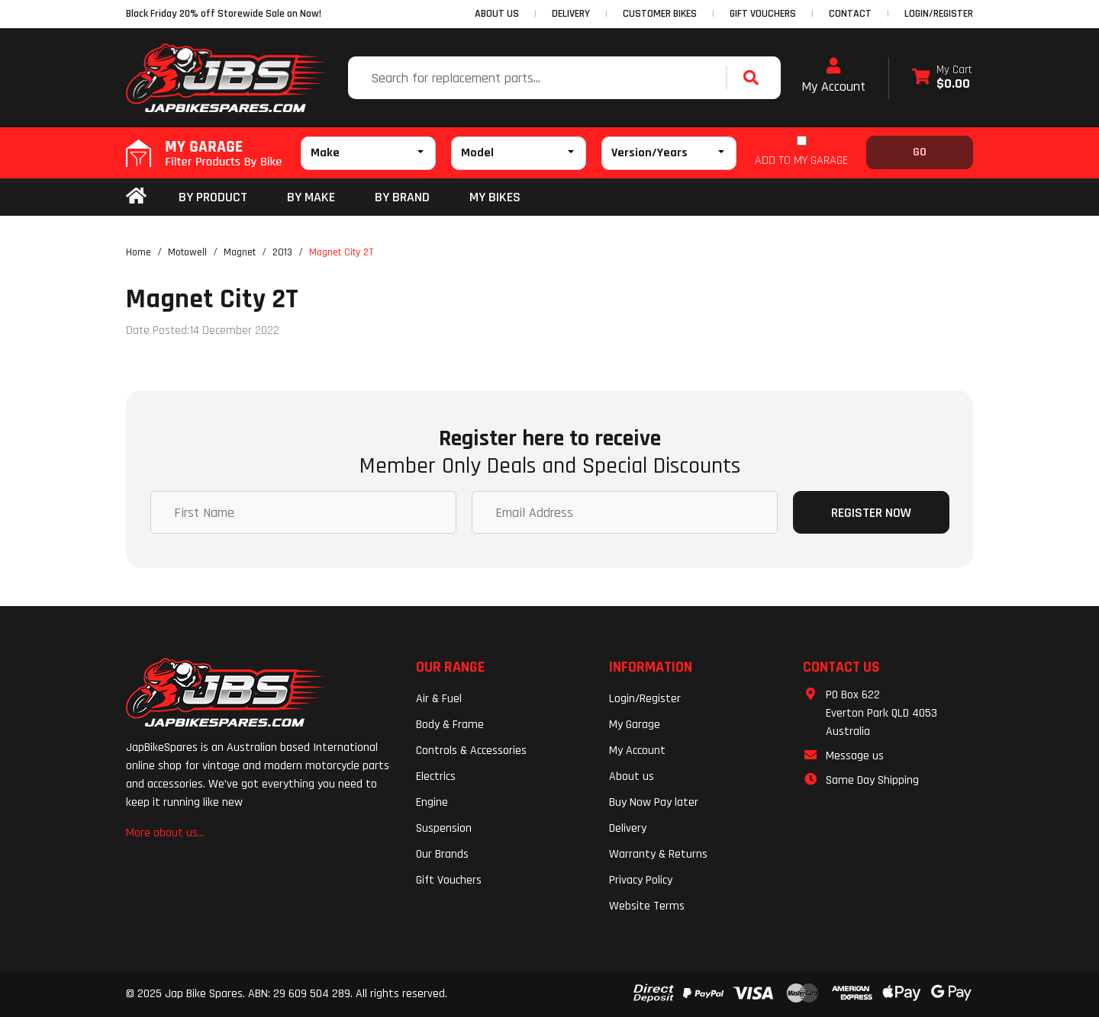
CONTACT (850, 14)
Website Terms (647, 906)
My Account (833, 76)
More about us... (165, 833)
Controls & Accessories (471, 751)
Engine (432, 802)
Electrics (436, 776)
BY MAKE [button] (311, 197)
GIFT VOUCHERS (763, 14)
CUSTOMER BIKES (660, 14)
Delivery (627, 828)
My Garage (634, 725)
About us (631, 776)
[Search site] (755, 77)
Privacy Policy (640, 880)
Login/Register (938, 14)
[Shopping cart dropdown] (942, 78)
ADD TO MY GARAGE (801, 160)
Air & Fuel (439, 699)
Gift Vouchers (449, 880)
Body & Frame (450, 725)
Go (920, 152)
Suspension (444, 828)
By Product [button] (213, 197)
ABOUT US (497, 14)
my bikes (494, 197)
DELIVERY (571, 14)
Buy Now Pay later (653, 802)
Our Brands (442, 854)
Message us (855, 756)
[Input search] (539, 77)
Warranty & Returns (658, 854)
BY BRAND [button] (402, 197)
